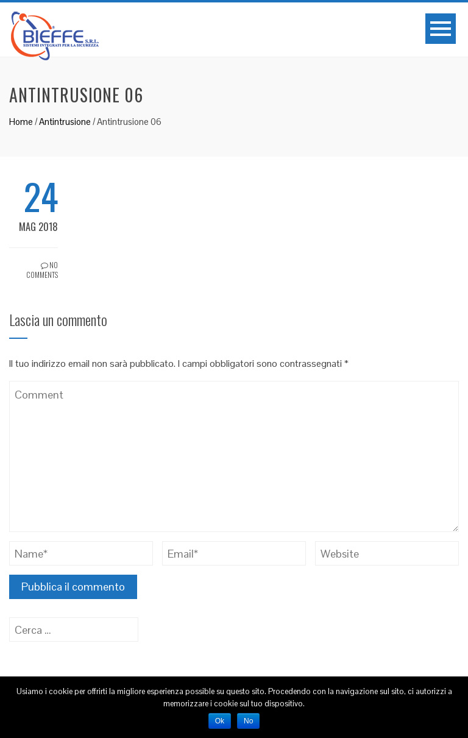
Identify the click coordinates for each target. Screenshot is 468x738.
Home (21, 121)
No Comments (42, 270)
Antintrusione (65, 121)
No (248, 721)
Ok (219, 721)
